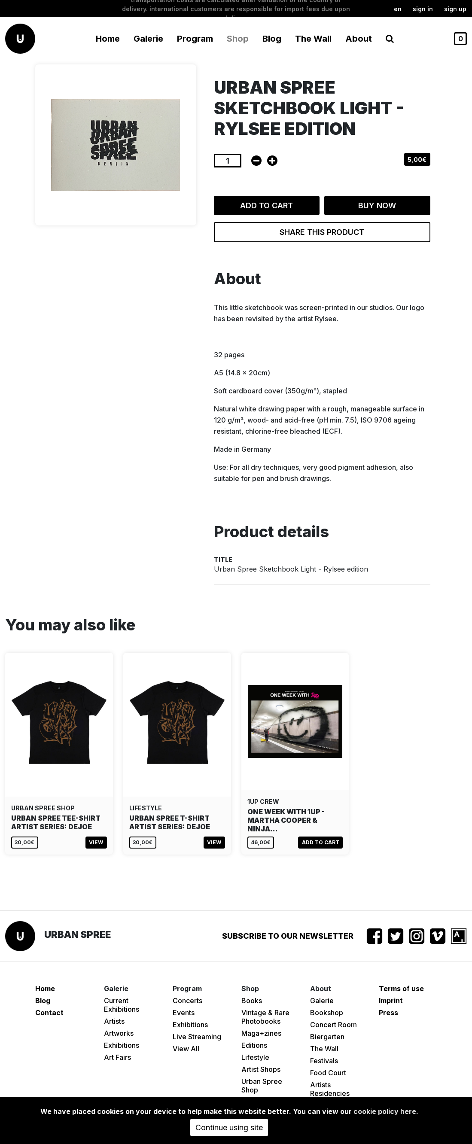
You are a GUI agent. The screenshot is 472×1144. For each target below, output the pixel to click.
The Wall (313, 38)
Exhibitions (121, 1045)
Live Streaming (197, 1036)
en (398, 8)
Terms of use (401, 988)
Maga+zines (261, 1033)
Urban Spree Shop (261, 1085)
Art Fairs (117, 1057)
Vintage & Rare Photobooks (265, 1016)
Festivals (324, 1060)
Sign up (455, 8)
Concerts (187, 1000)
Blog (271, 38)
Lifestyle (255, 1057)
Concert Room (333, 1024)
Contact (49, 1012)
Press (388, 1012)
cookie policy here (384, 1111)
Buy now (377, 205)
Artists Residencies (330, 1089)
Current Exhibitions (121, 1004)
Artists (114, 1021)
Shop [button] (238, 38)
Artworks (119, 1033)
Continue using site (229, 1127)
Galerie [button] (148, 38)
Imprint (391, 1000)
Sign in (423, 8)
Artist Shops (260, 1069)
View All (186, 1048)
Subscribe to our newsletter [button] (287, 935)
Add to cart (266, 205)
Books (251, 1000)
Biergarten (327, 1036)
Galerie (322, 1000)
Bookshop (326, 1012)
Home (108, 38)
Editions (254, 1045)
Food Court (328, 1072)
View (96, 842)
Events (184, 1012)
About (358, 38)
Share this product (322, 232)
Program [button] (195, 38)
